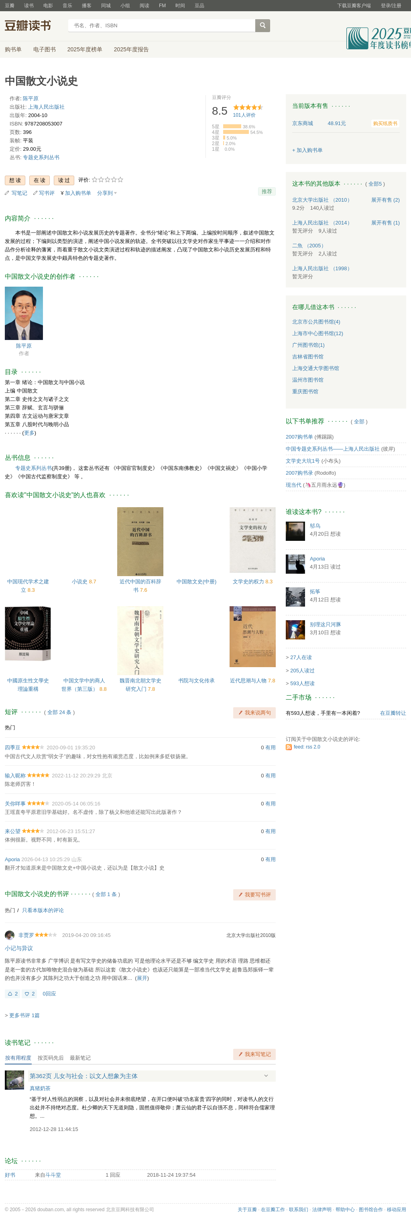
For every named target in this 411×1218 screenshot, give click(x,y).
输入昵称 (15, 776)
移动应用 (396, 1209)
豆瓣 (9, 5)
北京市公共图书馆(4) (316, 322)
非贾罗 (26, 935)
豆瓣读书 (34, 26)
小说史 (80, 582)
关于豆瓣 (247, 1209)
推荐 (267, 191)
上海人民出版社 (46, 107)
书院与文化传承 (196, 681)
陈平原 (31, 98)
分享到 (105, 193)
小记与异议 (19, 948)
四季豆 (12, 748)
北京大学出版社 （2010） (322, 200)
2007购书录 (299, 473)
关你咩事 (15, 804)
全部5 (375, 184)
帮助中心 (345, 1209)
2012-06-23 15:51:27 (71, 831)
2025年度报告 (131, 49)
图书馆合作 (371, 1209)
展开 (142, 978)
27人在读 (300, 657)
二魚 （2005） (309, 246)
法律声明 (322, 1209)
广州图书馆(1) (308, 345)
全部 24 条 (59, 712)
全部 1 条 (106, 894)
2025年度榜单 (84, 49)
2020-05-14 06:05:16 (76, 804)
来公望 (12, 831)
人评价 (244, 115)
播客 (87, 5)
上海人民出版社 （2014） (322, 223)
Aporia (12, 859)
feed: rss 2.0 (307, 747)
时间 (180, 5)
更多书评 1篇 (24, 1015)
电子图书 (44, 49)
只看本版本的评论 (43, 910)
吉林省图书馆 (308, 357)
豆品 (199, 5)
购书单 (13, 49)
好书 (10, 1175)
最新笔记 (80, 1058)
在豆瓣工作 (273, 1209)
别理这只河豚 (325, 624)
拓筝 (315, 592)
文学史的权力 (249, 582)
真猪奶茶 (40, 1088)
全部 (359, 422)
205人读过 (302, 671)
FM (162, 5)
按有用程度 (18, 1058)
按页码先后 (51, 1058)
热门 (10, 727)
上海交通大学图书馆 (315, 368)
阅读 (144, 5)
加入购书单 (78, 193)
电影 (48, 5)
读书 (29, 5)
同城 (106, 5)
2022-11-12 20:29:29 (76, 776)
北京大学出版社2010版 (251, 935)
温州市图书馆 (308, 380)
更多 (29, 433)
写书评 (47, 193)
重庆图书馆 (305, 391)
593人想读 (302, 683)
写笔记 (19, 193)
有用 (270, 748)
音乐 (67, 5)
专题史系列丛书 (41, 157)
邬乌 (315, 526)
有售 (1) (385, 223)
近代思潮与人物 (249, 681)
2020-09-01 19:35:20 (71, 748)
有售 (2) (385, 200)
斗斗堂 (53, 1175)
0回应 (49, 994)
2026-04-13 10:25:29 (45, 859)
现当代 (293, 485)
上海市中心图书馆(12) (317, 333)
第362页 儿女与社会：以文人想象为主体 (84, 1075)
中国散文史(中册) (197, 582)
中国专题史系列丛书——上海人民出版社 (333, 449)
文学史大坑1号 (303, 461)
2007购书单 (299, 437)
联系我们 (298, 1209)
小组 (125, 5)
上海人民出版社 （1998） (322, 268)
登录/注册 (391, 5)
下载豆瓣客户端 (354, 5)
